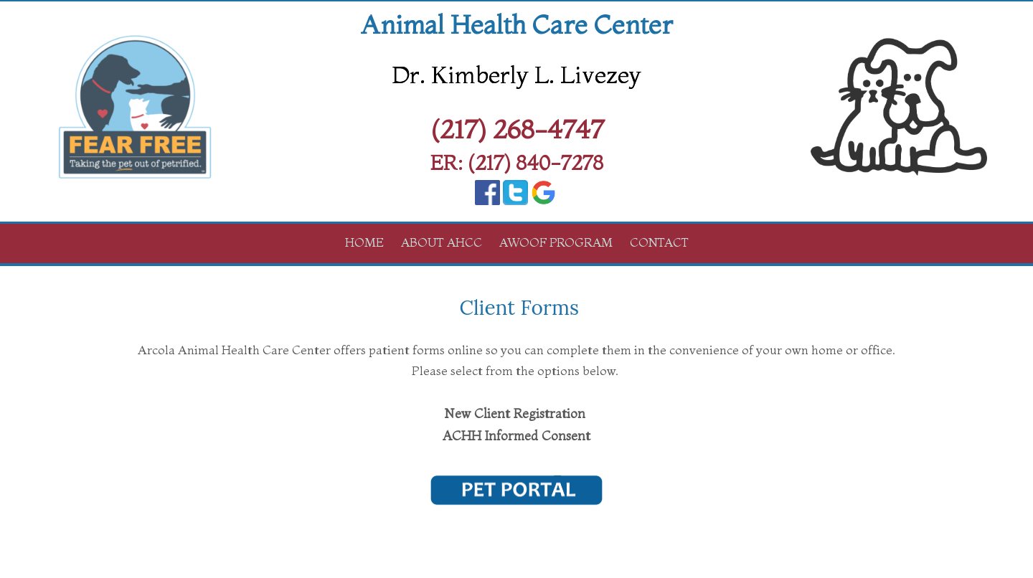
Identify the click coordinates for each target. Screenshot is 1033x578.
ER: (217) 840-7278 (516, 163)
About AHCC (441, 242)
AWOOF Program (556, 242)
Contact (659, 242)
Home (364, 242)
